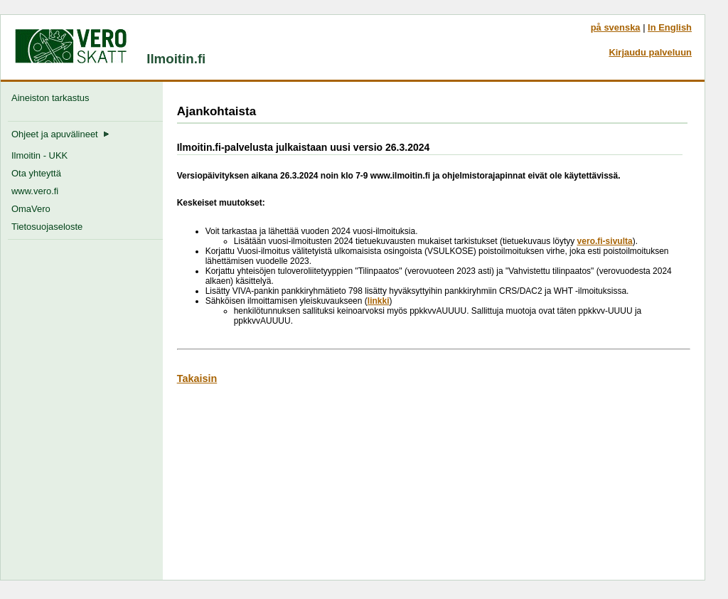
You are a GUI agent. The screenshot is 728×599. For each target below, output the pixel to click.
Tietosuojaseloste (46, 226)
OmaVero (30, 208)
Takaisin (197, 378)
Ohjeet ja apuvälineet (60, 134)
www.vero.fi (34, 191)
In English (670, 27)
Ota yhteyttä (36, 173)
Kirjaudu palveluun (650, 52)
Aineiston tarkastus (53, 97)
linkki (379, 301)
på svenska (616, 27)
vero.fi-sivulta (605, 241)
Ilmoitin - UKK (39, 155)
